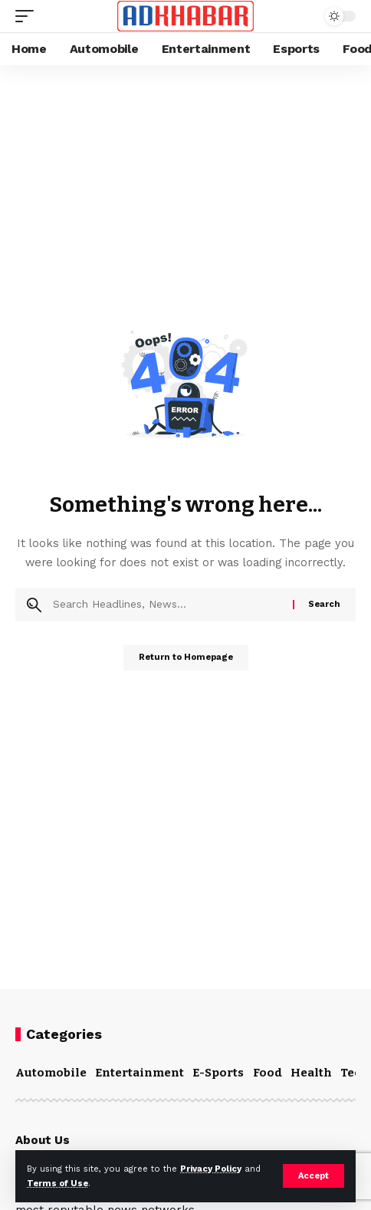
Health (311, 1073)
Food (267, 1073)
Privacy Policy (210, 1169)
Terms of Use (57, 1184)
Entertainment (139, 1073)
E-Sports (218, 1073)
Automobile (51, 1073)
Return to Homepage (186, 657)
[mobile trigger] (28, 16)
